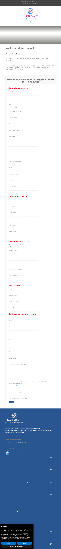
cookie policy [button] (25, 533)
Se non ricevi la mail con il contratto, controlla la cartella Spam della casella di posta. (29, 375)
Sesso (10, 104)
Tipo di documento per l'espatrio (16, 245)
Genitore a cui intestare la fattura (22, 314)
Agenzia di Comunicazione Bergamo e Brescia (33, 547)
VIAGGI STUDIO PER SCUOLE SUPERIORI (30, 1)
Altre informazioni (16, 285)
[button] (32, 526)
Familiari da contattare (18, 196)
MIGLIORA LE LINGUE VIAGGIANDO (30, 3)
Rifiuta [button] (8, 543)
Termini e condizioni (21, 383)
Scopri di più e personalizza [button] (16, 546)
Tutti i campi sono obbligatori (16, 392)
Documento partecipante (19, 241)
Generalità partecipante (18, 88)
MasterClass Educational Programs (17, 442)
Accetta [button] (25, 543)
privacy (25, 398)
